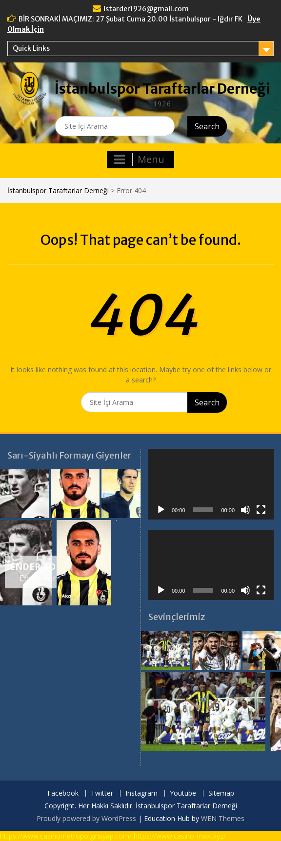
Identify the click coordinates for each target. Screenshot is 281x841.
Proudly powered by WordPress (86, 818)
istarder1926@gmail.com (146, 8)
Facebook (63, 793)
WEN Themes (222, 818)
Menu (139, 159)
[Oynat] (161, 510)
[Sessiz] (245, 510)
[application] (211, 484)
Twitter (102, 793)
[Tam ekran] (261, 510)
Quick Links (31, 48)
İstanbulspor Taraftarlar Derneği (162, 89)
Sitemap (221, 793)
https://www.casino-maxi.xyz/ (180, 836)
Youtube (183, 793)
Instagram (141, 793)
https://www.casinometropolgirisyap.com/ (66, 836)
